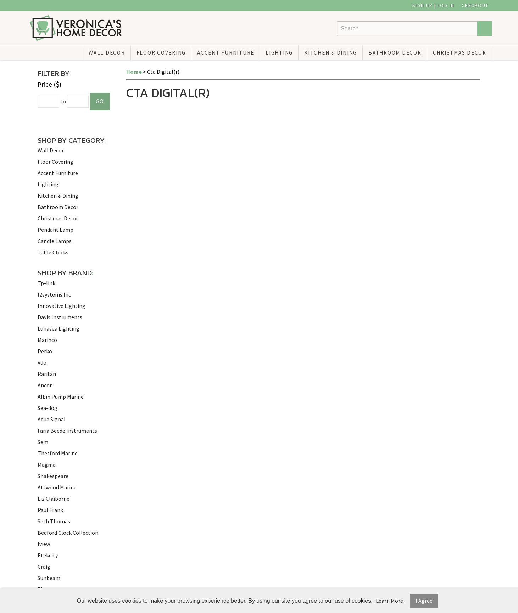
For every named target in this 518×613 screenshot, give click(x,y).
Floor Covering (161, 52)
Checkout (475, 5)
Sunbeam (49, 577)
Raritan (47, 373)
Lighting (279, 52)
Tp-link (46, 283)
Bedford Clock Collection (68, 532)
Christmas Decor (459, 52)
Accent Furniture (225, 52)
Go (100, 101)
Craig (44, 566)
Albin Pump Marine (61, 396)
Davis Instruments (60, 317)
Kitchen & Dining (330, 52)
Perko (45, 351)
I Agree (424, 600)
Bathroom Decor (395, 52)
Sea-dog (47, 407)
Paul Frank (50, 509)
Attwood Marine (57, 487)
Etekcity (48, 555)
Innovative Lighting (61, 305)
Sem (43, 441)
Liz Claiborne (53, 498)
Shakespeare (53, 475)
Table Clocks (53, 252)
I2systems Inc (54, 294)
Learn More (389, 600)
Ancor (45, 385)
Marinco (47, 339)
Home (134, 71)
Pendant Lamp (55, 229)
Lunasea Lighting (58, 328)
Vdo (42, 362)
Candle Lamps (55, 240)
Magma (47, 464)
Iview (44, 543)
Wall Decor (107, 52)
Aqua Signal (52, 419)
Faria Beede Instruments (67, 430)
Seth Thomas (54, 521)
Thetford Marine (58, 453)
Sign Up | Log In (433, 5)
